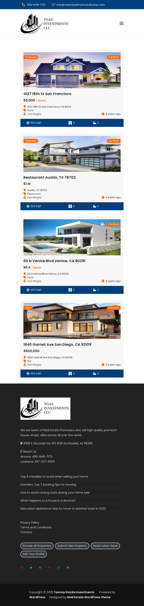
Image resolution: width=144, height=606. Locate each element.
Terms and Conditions (35, 527)
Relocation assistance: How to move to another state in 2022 (63, 509)
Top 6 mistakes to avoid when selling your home (54, 477)
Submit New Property (72, 546)
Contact (26, 532)
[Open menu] (122, 23)
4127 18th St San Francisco (47, 93)
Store (30, 110)
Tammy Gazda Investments (73, 592)
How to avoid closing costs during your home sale (55, 493)
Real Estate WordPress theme (89, 597)
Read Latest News (105, 546)
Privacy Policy (29, 523)
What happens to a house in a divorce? (47, 501)
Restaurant (34, 193)
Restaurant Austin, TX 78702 (49, 177)
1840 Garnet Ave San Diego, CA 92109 (57, 344)
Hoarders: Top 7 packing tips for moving (48, 485)
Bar (29, 361)
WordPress (37, 597)
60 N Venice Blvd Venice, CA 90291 (54, 260)
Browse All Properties (37, 546)
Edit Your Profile (33, 554)
